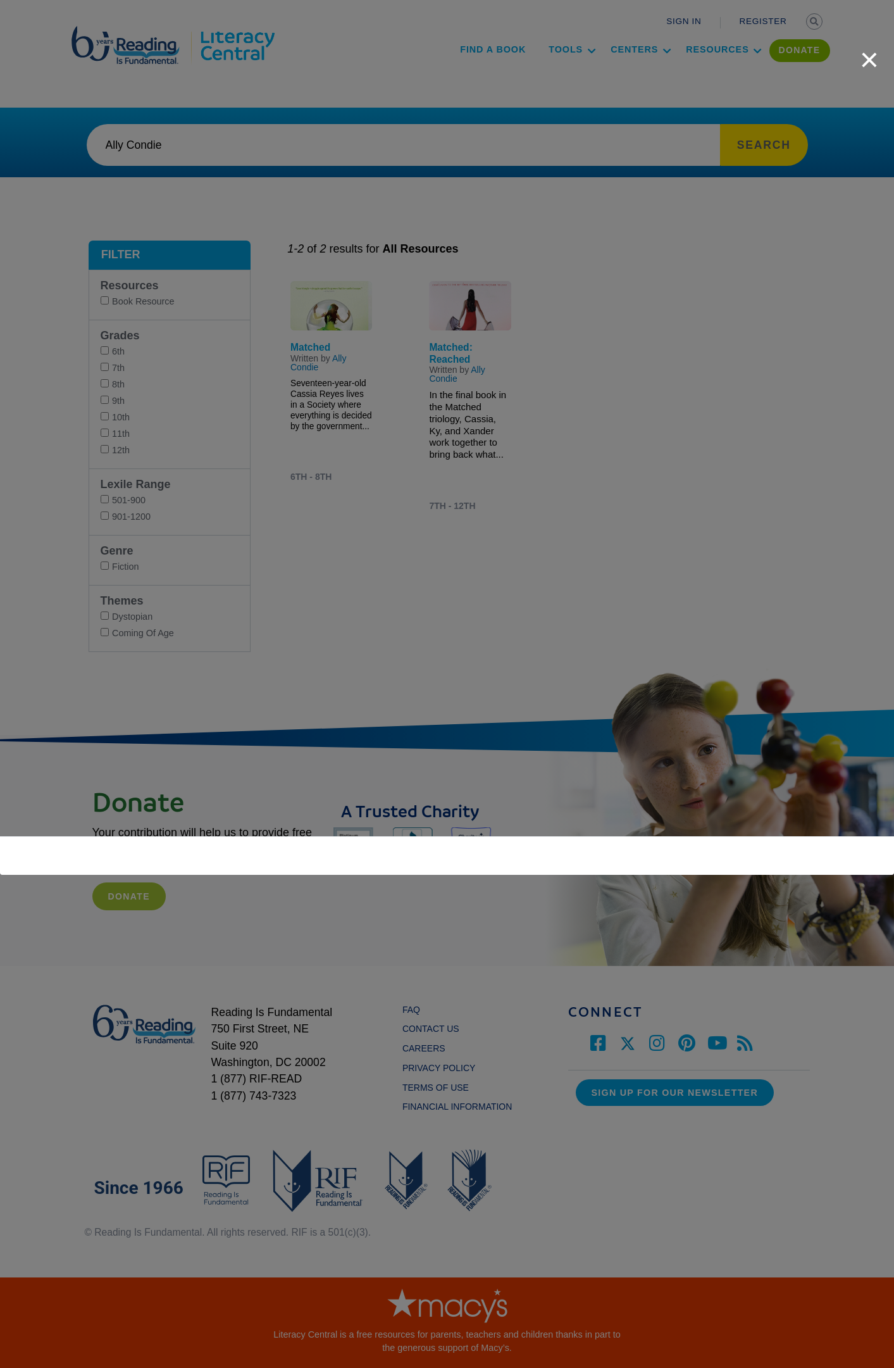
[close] (869, 53)
